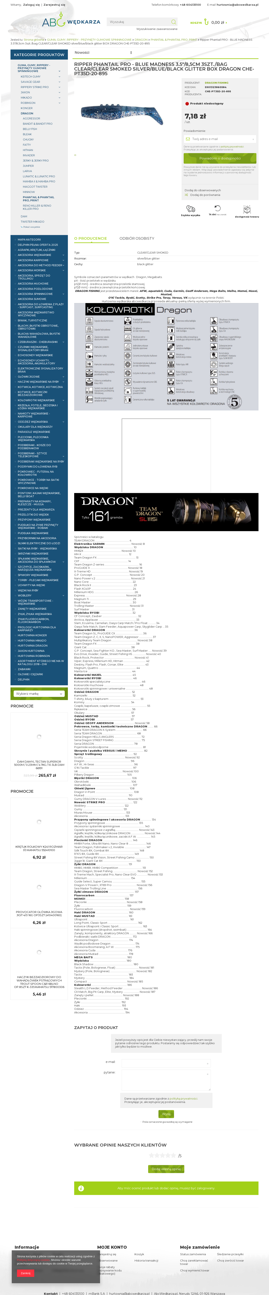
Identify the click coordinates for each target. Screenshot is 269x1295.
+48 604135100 (190, 4)
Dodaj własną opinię (166, 1169)
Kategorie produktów (39, 55)
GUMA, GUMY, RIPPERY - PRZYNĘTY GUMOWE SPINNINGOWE (89, 39)
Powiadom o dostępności (220, 158)
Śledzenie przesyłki (230, 1254)
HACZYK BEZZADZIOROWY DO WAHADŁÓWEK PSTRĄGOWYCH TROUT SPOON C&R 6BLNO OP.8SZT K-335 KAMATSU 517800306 (39, 982)
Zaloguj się (32, 4)
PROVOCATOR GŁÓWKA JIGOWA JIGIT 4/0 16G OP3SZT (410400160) (39, 913)
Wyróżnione (154, 53)
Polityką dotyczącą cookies (33, 1260)
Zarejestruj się (54, 4)
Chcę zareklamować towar (194, 1262)
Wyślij (166, 1114)
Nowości (82, 53)
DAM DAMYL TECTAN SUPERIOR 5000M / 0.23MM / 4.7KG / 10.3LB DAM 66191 (39, 765)
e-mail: (110, 1062)
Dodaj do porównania (202, 194)
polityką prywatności (232, 146)
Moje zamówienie (200, 1247)
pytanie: (109, 1072)
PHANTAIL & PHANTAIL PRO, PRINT (174, 39)
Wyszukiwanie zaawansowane (162, 29)
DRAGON (141, 39)
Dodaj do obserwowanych (203, 190)
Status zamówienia (193, 1254)
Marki (175, 53)
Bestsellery (128, 53)
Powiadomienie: (195, 130)
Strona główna (34, 39)
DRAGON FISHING (216, 82)
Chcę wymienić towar (194, 1270)
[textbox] (143, 21)
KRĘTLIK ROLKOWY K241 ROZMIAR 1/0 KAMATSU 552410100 (39, 848)
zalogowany (206, 1188)
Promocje (104, 53)
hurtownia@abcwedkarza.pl (237, 4)
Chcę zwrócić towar (230, 1260)
